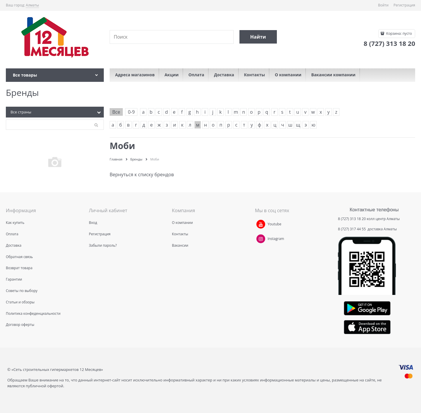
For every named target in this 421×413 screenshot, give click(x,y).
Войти (383, 5)
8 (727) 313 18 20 (352, 218)
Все (116, 112)
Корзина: (398, 33)
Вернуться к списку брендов (142, 174)
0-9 (131, 112)
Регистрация (404, 5)
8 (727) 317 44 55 (352, 229)
